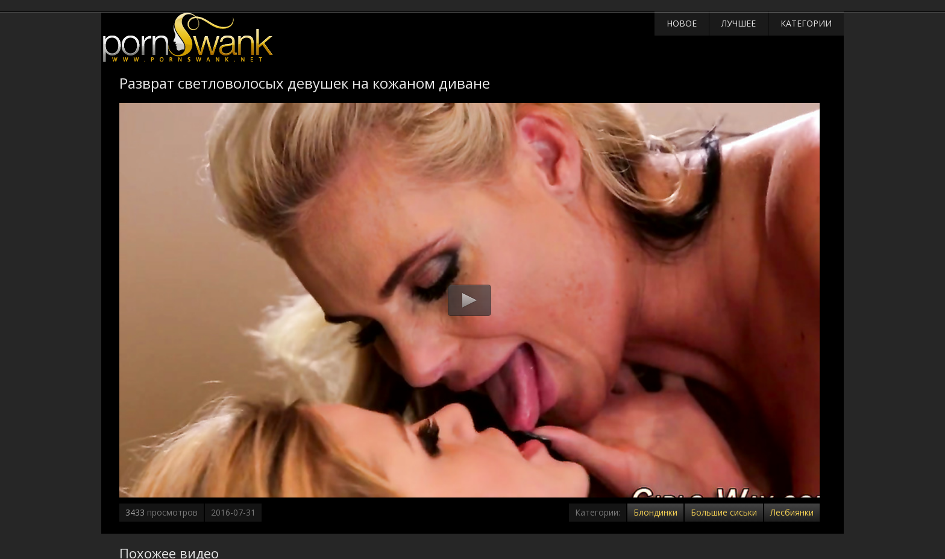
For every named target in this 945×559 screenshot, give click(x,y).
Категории (806, 23)
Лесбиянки (792, 512)
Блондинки (655, 512)
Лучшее (738, 23)
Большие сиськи (724, 512)
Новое (682, 23)
